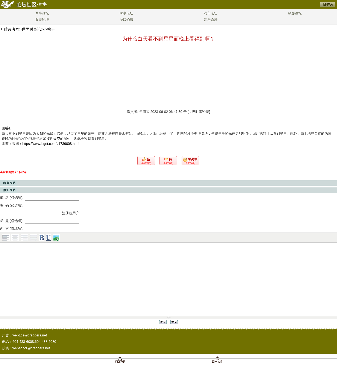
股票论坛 (42, 19)
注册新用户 (70, 213)
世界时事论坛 (33, 29)
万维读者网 (9, 29)
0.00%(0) (146, 163)
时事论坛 (126, 13)
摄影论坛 (295, 13)
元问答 (144, 112)
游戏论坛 (126, 19)
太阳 (39, 133)
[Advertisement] (168, 75)
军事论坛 (42, 13)
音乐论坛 (210, 19)
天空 (56, 138)
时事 (43, 4)
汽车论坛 (210, 13)
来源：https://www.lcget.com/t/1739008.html (45, 144)
